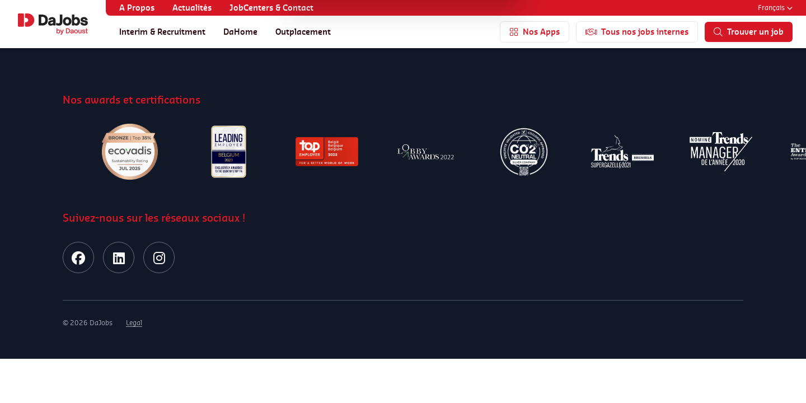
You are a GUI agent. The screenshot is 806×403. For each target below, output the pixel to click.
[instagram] (159, 257)
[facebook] (78, 257)
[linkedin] (118, 257)
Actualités (192, 7)
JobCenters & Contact (271, 7)
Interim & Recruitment (162, 31)
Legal (134, 322)
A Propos (136, 7)
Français (775, 7)
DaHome (240, 31)
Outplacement (303, 31)
